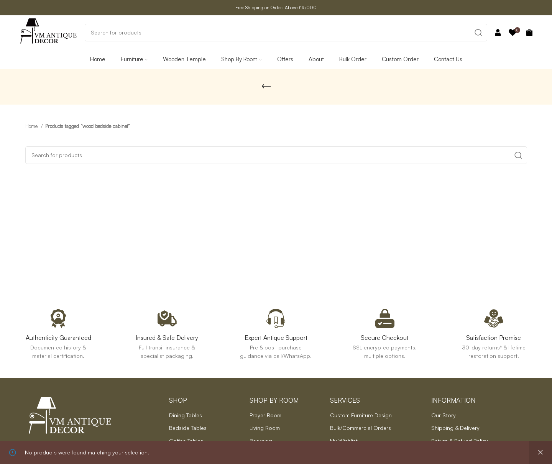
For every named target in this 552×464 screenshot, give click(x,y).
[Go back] (266, 86)
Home (32, 126)
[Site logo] (48, 31)
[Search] (286, 32)
